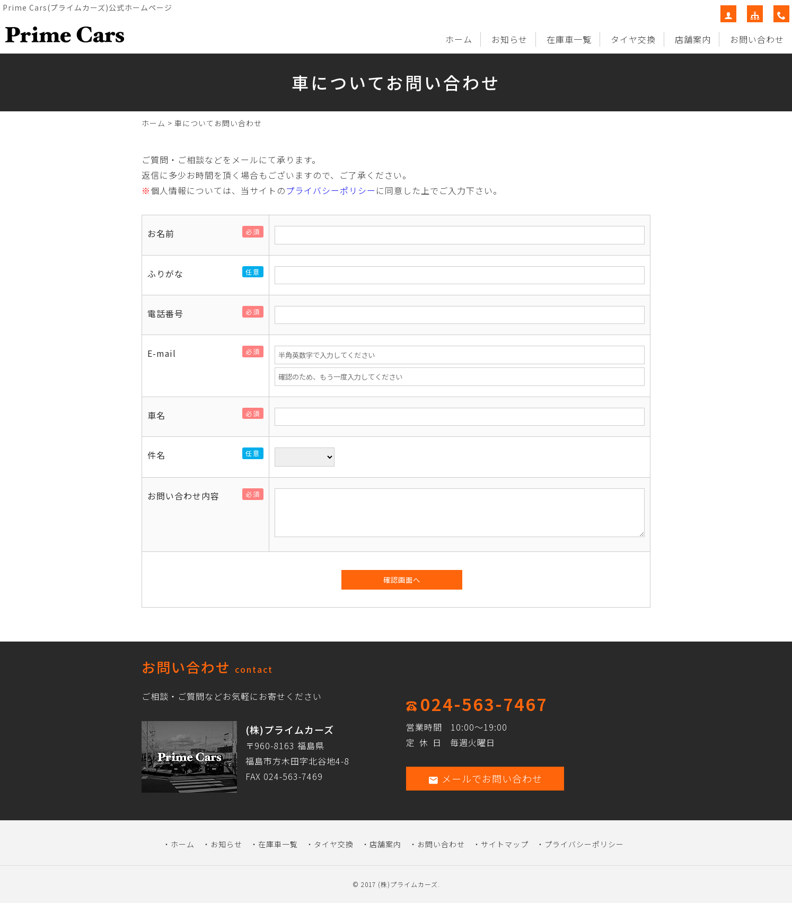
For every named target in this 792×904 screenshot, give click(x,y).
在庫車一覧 (569, 39)
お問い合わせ (757, 39)
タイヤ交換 (633, 39)
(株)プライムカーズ (408, 884)
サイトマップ (505, 844)
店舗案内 (693, 39)
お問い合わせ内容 (187, 495)
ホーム (458, 39)
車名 (160, 415)
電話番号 (169, 313)
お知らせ (509, 39)
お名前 (165, 233)
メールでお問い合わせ (485, 778)
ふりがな (169, 273)
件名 (160, 455)
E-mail (165, 353)
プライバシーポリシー (331, 190)
